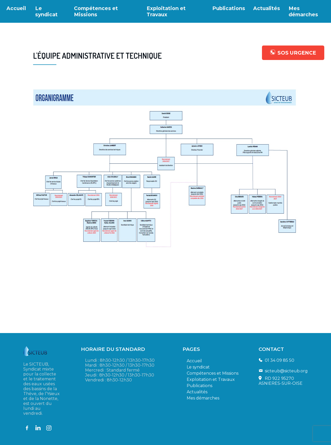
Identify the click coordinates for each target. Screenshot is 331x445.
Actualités (266, 8)
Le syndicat (46, 11)
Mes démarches (303, 11)
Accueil (16, 8)
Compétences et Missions (96, 11)
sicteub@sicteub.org (286, 370)
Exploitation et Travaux (166, 11)
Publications (228, 8)
